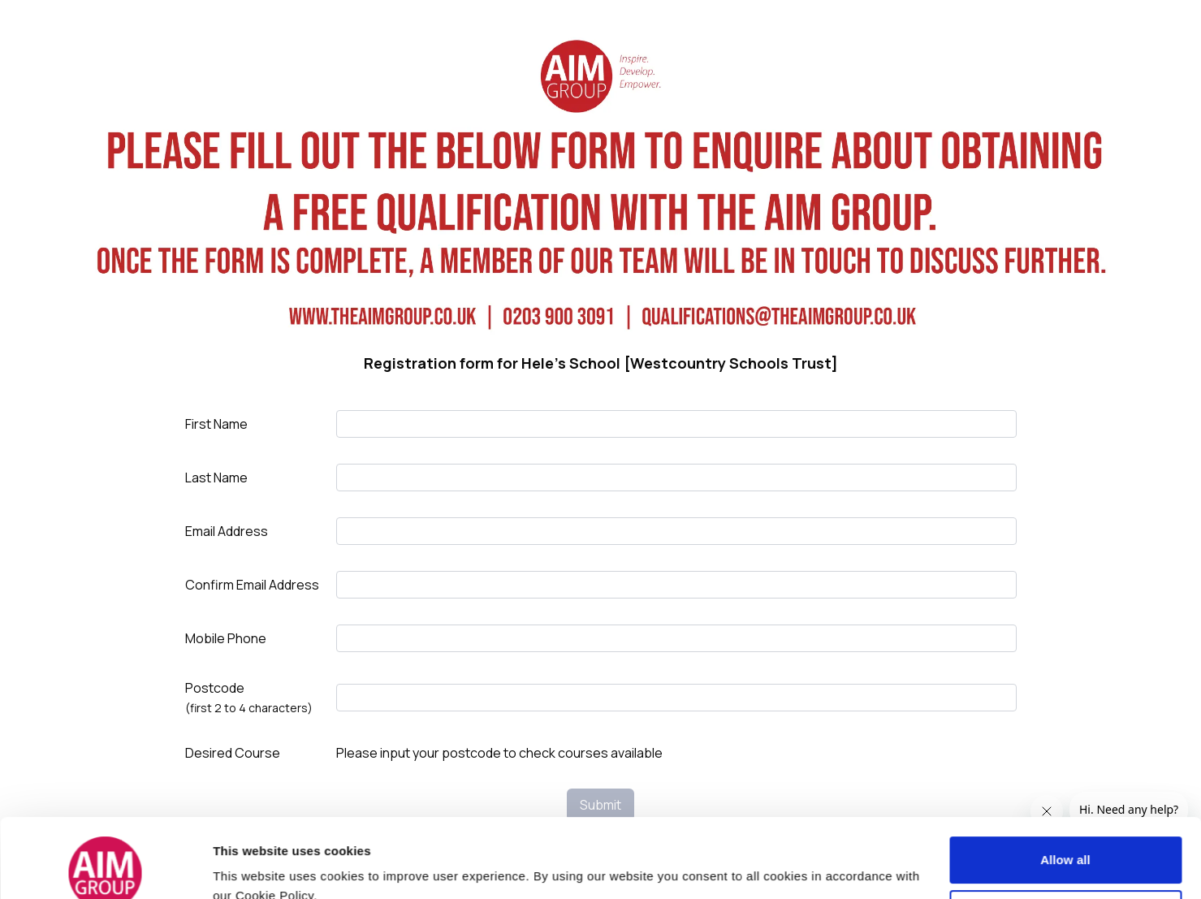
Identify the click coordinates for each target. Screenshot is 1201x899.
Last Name (216, 477)
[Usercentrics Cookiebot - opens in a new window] (105, 867)
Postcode (249, 697)
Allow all (1065, 781)
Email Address (226, 531)
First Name (216, 424)
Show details (250, 861)
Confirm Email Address (252, 585)
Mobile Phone (225, 638)
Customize (1066, 834)
